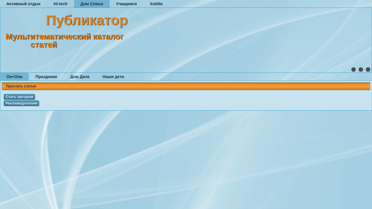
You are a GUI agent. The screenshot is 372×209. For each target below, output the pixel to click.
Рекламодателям (21, 103)
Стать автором (19, 97)
